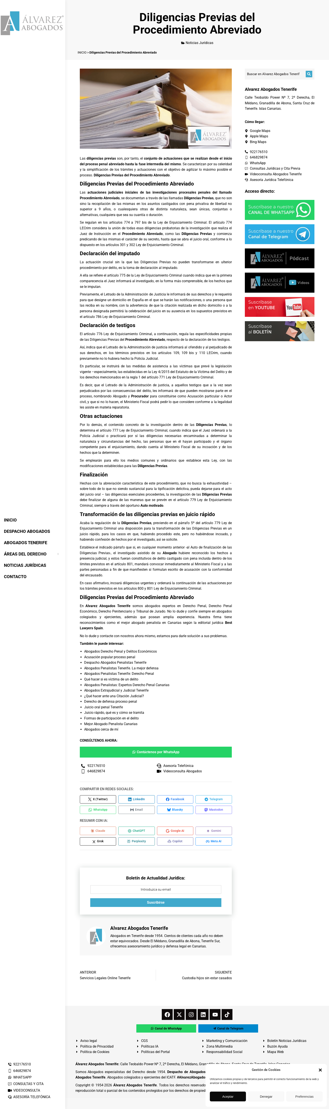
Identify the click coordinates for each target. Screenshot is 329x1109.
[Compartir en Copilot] (175, 842)
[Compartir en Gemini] (213, 831)
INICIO (82, 52)
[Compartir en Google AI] (175, 831)
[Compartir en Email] (136, 810)
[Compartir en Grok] (98, 842)
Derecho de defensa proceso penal (110, 701)
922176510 (19, 1064)
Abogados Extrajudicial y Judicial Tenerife (116, 690)
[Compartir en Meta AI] (213, 842)
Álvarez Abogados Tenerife (135, 1087)
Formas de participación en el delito (111, 718)
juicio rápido (90, 534)
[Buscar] (309, 74)
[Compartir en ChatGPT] (136, 831)
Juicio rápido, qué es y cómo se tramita (114, 713)
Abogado (120, 396)
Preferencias (304, 1096)
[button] (320, 1070)
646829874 (19, 1071)
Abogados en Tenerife (127, 937)
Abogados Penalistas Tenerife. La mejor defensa (121, 668)
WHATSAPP (20, 1077)
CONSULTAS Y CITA (25, 1084)
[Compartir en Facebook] (175, 799)
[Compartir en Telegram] (213, 799)
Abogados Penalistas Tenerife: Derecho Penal (119, 674)
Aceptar (228, 1096)
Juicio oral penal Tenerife (103, 707)
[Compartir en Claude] (98, 831)
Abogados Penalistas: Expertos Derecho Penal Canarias (126, 685)
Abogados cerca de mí (101, 729)
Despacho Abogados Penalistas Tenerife (115, 662)
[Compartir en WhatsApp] (98, 810)
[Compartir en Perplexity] (136, 842)
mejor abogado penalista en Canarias (151, 623)
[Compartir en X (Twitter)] (98, 799)
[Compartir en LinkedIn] (136, 799)
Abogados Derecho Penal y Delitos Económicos (120, 651)
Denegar (266, 1096)
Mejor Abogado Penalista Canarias (110, 724)
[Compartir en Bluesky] (175, 810)
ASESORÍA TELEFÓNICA (29, 1097)
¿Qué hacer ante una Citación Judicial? (114, 696)
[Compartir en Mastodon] (213, 810)
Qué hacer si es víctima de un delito (111, 679)
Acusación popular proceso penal (109, 657)
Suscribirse (156, 904)
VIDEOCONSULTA (24, 1090)
